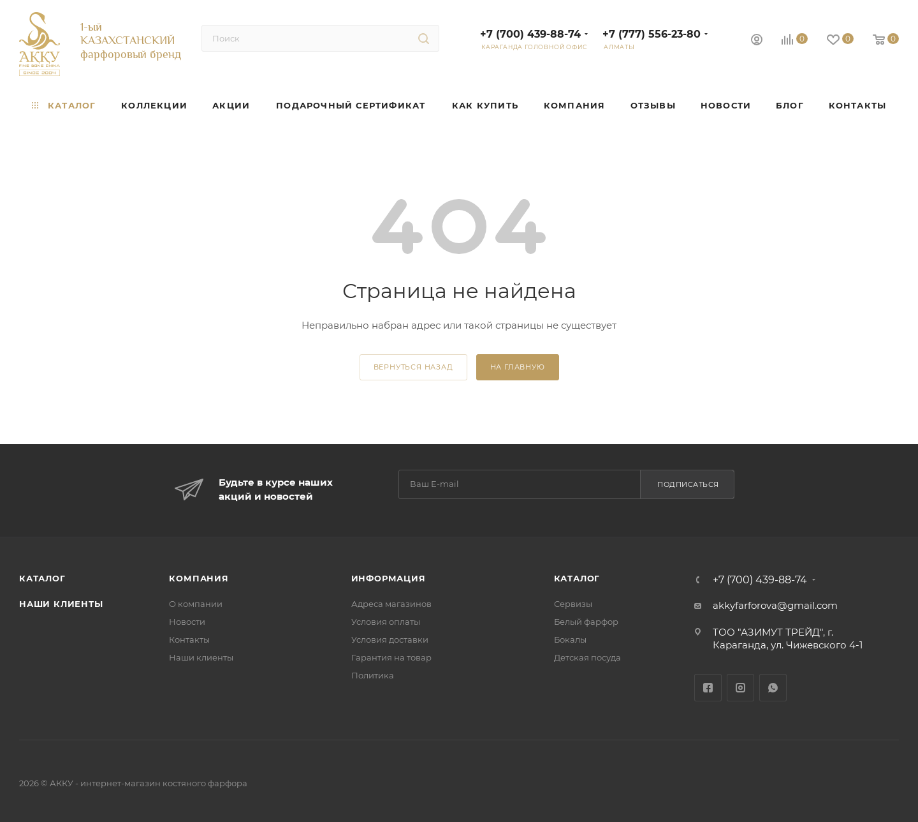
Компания (198, 578)
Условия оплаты (385, 621)
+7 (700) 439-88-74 (530, 34)
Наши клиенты (61, 604)
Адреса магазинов (391, 604)
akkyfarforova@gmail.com (775, 605)
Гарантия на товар (391, 657)
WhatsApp (773, 687)
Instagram (740, 687)
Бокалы (570, 639)
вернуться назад (413, 366)
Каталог (42, 578)
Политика (372, 675)
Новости (187, 621)
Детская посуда (587, 657)
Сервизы (573, 604)
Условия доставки (389, 639)
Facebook (708, 687)
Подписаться (688, 484)
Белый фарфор (586, 621)
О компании (195, 604)
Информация (388, 578)
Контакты (189, 639)
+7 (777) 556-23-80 (651, 34)
